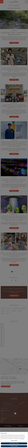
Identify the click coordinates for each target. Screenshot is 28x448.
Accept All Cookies (14, 446)
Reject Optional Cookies (14, 443)
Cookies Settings (14, 440)
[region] (14, 440)
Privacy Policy (22, 438)
